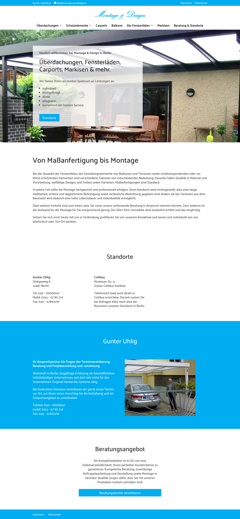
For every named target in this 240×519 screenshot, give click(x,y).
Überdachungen (48, 26)
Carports (101, 26)
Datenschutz (201, 3)
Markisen (163, 26)
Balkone (117, 26)
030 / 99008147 (43, 3)
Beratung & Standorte (188, 26)
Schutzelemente (77, 26)
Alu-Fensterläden (138, 26)
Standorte (49, 118)
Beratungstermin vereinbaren (120, 493)
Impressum (186, 3)
